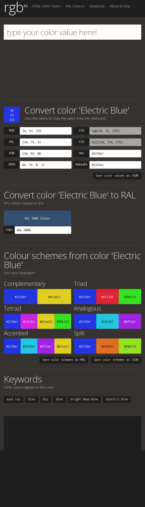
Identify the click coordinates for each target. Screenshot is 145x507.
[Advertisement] (72, 69)
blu (45, 399)
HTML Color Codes (46, 6)
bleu (31, 399)
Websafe (81, 164)
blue (59, 399)
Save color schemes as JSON (116, 359)
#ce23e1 (29, 321)
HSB (11, 153)
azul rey (13, 399)
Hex (81, 153)
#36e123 (130, 297)
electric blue (117, 399)
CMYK (11, 164)
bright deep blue (84, 399)
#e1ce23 (54, 297)
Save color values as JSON (117, 175)
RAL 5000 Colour (37, 218)
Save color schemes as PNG (63, 359)
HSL (11, 141)
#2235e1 (21, 297)
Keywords (97, 6)
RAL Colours (75, 6)
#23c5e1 (107, 321)
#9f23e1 (130, 321)
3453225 (11, 115)
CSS (81, 130)
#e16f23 (107, 346)
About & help (120, 6)
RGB (11, 130)
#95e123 (130, 346)
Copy (9, 229)
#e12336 (107, 297)
